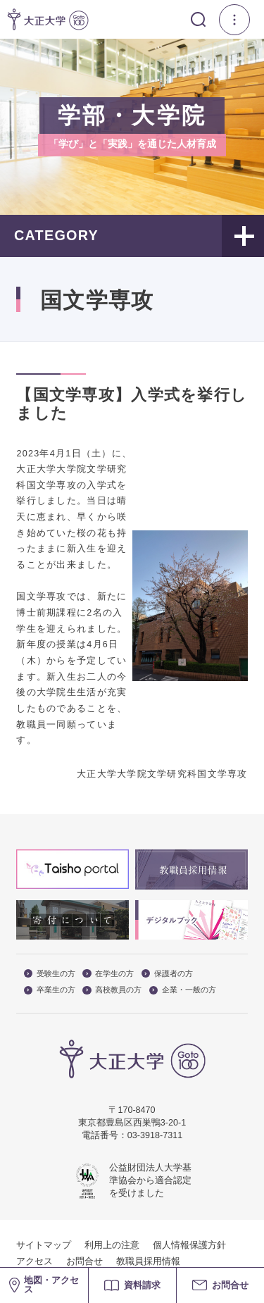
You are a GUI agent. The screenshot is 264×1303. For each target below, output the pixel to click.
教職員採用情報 (148, 1261)
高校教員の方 (112, 990)
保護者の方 (167, 973)
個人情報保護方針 (189, 1245)
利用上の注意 (111, 1245)
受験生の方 (49, 973)
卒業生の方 (49, 990)
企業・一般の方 (182, 990)
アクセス (34, 1261)
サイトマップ (43, 1245)
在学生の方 (108, 973)
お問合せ (84, 1261)
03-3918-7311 (154, 1135)
